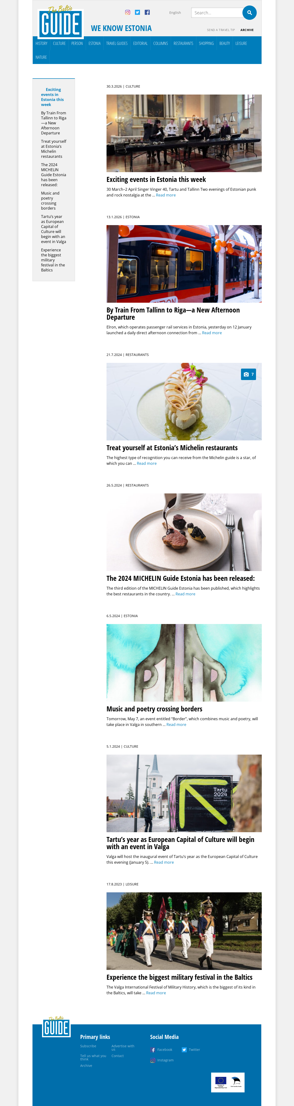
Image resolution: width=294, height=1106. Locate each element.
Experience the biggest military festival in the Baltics (53, 260)
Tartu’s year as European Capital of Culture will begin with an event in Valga (53, 229)
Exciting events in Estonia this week (52, 97)
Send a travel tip (221, 30)
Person (77, 43)
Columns (160, 43)
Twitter (194, 1049)
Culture (59, 43)
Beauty (224, 43)
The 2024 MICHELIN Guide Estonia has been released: (53, 174)
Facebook (164, 1049)
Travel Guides (117, 43)
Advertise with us (123, 1048)
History (41, 43)
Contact (118, 1055)
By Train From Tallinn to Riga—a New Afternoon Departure (53, 123)
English (175, 12)
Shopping (206, 43)
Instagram (165, 1060)
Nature (41, 57)
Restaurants (183, 43)
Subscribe (88, 1046)
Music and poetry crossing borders (50, 201)
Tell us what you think (93, 1057)
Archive (247, 30)
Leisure (241, 43)
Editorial (140, 43)
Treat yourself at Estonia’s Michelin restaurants (53, 149)
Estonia (95, 43)
